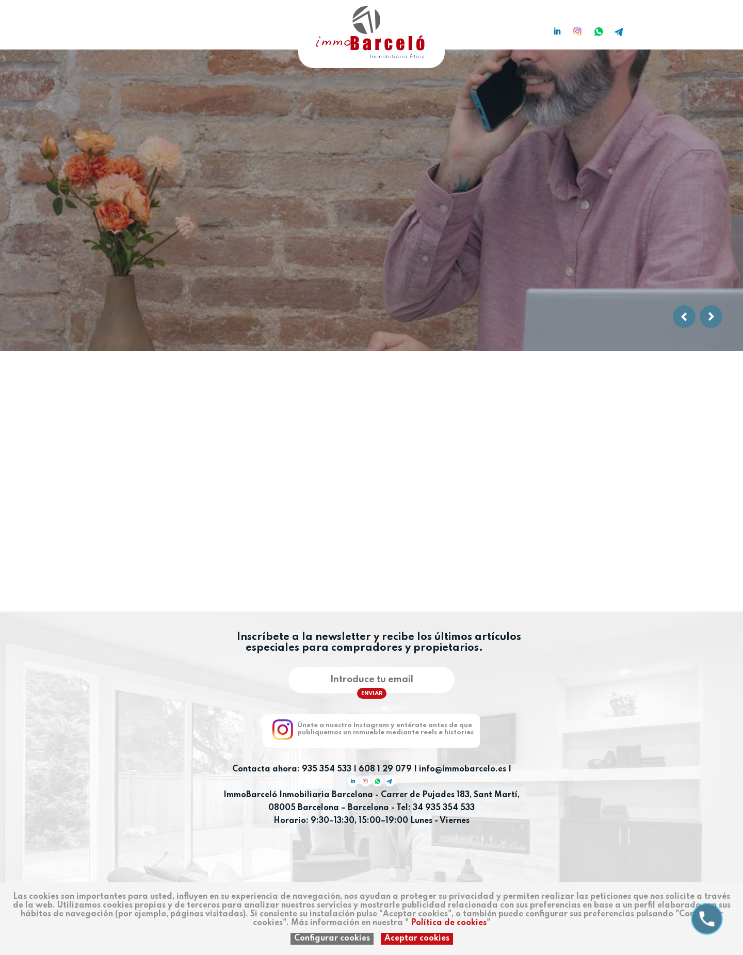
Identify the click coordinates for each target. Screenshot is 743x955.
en (111, 27)
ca (95, 27)
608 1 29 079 (385, 769)
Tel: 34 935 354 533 (435, 808)
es (79, 27)
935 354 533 (326, 769)
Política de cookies (449, 923)
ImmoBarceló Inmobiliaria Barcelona (299, 795)
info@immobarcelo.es (462, 769)
